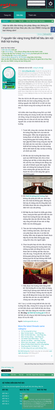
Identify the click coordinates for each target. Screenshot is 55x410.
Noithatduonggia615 (24, 356)
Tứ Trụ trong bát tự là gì (28, 331)
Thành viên (32, 15)
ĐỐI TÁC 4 (5, 401)
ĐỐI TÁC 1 (5, 393)
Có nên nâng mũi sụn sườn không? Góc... (34, 348)
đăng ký (38, 403)
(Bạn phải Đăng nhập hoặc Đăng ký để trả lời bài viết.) (39, 364)
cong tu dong (38, 68)
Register (50, 6)
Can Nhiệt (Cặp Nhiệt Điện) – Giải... (32, 338)
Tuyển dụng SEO (47, 34)
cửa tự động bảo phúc (28, 71)
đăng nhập (48, 401)
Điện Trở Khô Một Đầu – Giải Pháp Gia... (34, 335)
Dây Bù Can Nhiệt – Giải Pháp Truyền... (33, 340)
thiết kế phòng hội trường (35, 196)
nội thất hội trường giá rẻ (36, 313)
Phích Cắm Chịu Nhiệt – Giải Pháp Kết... (34, 342)
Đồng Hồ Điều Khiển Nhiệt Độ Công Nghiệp (35, 344)
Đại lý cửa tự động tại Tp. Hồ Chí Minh (14, 57)
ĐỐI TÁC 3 (5, 398)
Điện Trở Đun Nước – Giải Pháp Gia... (33, 333)
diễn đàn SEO (6, 50)
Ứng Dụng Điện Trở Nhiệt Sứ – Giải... (33, 346)
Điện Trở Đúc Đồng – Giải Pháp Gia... (33, 337)
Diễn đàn (40, 34)
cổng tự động (17, 55)
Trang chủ (7, 15)
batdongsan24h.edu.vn (30, 321)
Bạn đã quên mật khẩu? (34, 7)
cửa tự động (9, 51)
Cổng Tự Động (26, 53)
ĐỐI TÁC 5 (5, 404)
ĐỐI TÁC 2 (5, 396)
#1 (52, 356)
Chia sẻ (4, 367)
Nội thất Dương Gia (24, 351)
